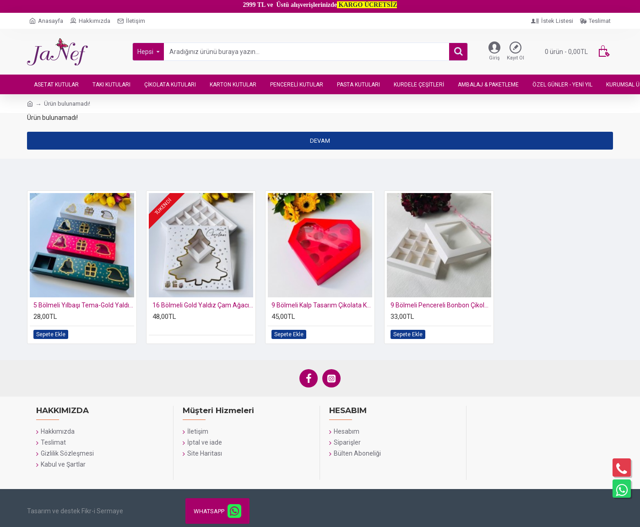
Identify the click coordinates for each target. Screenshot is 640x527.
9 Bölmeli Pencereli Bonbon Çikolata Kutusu (441, 305)
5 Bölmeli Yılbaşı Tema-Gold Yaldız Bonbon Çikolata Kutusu (83, 305)
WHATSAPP (209, 511)
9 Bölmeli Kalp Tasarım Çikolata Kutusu (321, 305)
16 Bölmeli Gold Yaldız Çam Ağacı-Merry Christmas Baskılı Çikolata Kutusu (202, 305)
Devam (320, 140)
